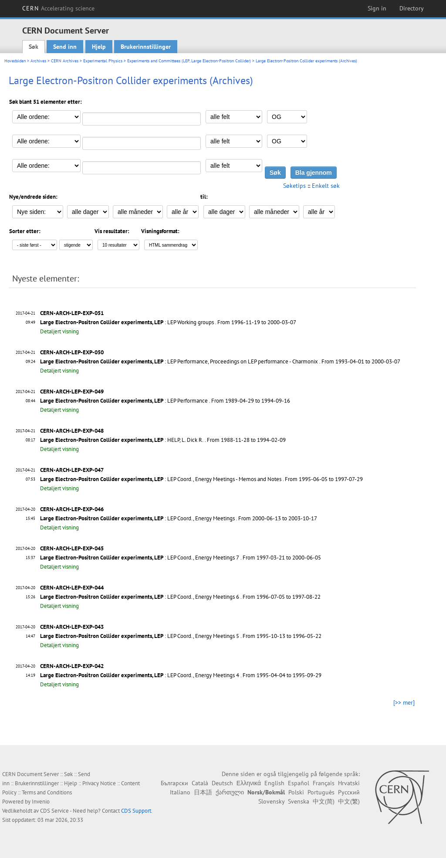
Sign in (377, 8)
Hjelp (99, 47)
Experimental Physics (102, 61)
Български (174, 783)
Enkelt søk (326, 186)
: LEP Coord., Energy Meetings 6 (139, 596)
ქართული (230, 792)
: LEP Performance (124, 400)
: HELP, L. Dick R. (121, 440)
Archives (38, 61)
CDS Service (54, 810)
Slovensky (271, 801)
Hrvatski (349, 783)
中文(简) (323, 801)
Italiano (180, 792)
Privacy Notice (99, 783)
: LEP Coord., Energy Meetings (137, 518)
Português (320, 792)
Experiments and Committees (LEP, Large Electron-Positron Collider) (189, 61)
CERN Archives (64, 61)
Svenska (298, 801)
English (274, 783)
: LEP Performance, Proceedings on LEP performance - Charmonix (179, 361)
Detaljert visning (59, 331)
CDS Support (136, 810)
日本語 (203, 792)
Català (200, 783)
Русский (349, 792)
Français (323, 783)
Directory (411, 8)
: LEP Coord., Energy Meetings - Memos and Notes (160, 479)
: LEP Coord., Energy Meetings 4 (139, 675)
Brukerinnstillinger (146, 47)
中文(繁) (349, 801)
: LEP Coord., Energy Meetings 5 (139, 636)
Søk (33, 47)
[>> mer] (404, 702)
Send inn (65, 47)
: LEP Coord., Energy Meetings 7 (139, 557)
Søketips (294, 186)
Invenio (41, 801)
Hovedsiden (15, 61)
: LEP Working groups (127, 322)
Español (298, 783)
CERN (58, 8)
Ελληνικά (249, 783)
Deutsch (222, 783)
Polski (296, 792)
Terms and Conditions (47, 792)
